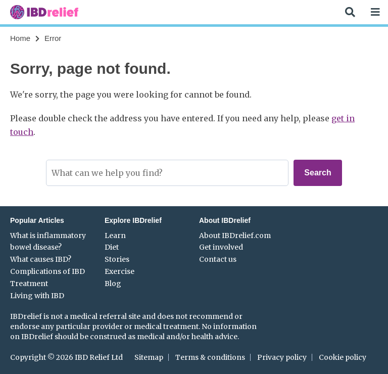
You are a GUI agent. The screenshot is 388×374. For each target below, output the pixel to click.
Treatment (29, 283)
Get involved (221, 247)
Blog (113, 283)
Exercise (119, 271)
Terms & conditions (210, 357)
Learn (115, 235)
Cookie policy (342, 357)
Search (317, 172)
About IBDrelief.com (235, 235)
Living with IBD (37, 295)
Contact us (217, 259)
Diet (112, 247)
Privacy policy (282, 357)
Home (20, 38)
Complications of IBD (47, 271)
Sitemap (148, 357)
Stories (117, 259)
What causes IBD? (40, 259)
